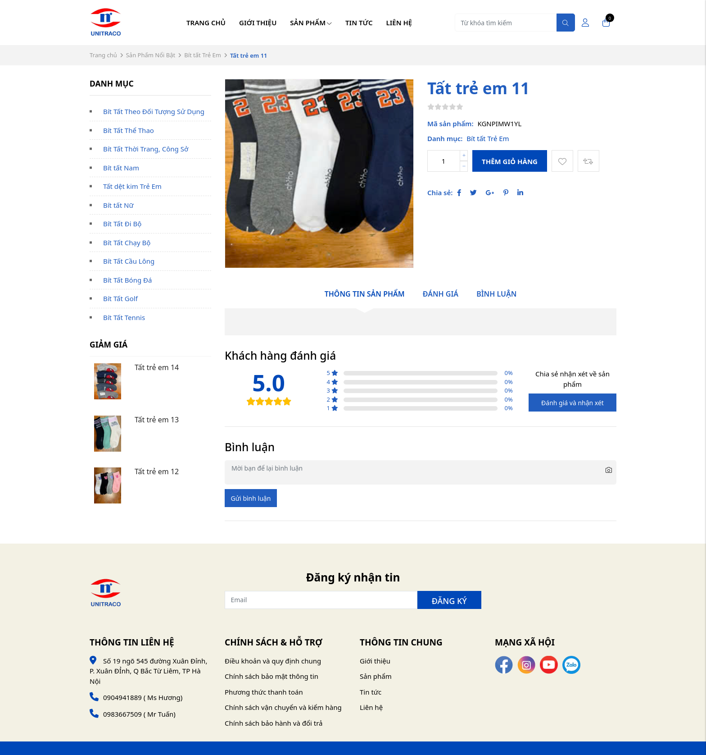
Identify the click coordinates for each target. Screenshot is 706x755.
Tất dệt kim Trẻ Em (132, 186)
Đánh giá (440, 294)
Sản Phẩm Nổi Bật (151, 55)
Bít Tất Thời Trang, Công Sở (145, 148)
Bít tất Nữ (118, 205)
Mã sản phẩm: (450, 123)
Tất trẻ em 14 (157, 367)
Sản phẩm (311, 22)
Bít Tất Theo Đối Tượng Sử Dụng (153, 111)
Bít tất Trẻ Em (202, 55)
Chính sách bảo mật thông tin (271, 676)
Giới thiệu (257, 22)
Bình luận (496, 294)
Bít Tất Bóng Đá (127, 279)
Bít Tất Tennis (124, 317)
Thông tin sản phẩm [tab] (365, 294)
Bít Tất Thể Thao (128, 130)
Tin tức (359, 22)
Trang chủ (206, 22)
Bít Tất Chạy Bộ (126, 242)
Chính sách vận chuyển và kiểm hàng (283, 707)
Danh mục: (444, 138)
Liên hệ (399, 22)
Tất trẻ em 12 (157, 471)
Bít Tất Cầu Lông (128, 260)
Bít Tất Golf (120, 298)
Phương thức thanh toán (264, 691)
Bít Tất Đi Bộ (122, 223)
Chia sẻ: (440, 192)
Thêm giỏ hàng (510, 161)
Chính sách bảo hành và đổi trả (274, 723)
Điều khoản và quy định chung (273, 660)
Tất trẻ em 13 (157, 420)
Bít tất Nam (121, 167)
